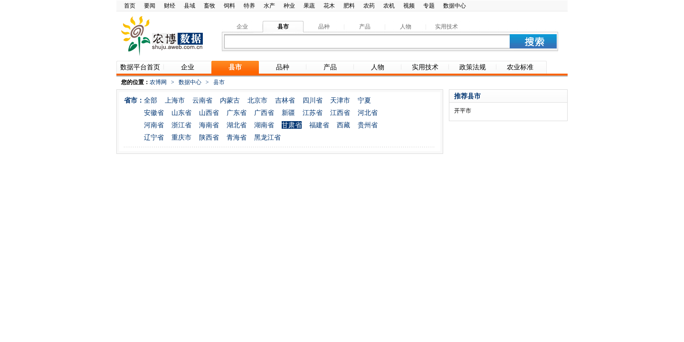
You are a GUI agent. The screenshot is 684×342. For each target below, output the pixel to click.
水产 (269, 5)
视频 (409, 5)
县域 (189, 5)
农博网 (158, 82)
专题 (429, 5)
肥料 (349, 5)
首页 (129, 5)
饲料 (229, 5)
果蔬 (309, 5)
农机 (389, 5)
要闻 (149, 5)
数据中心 (454, 5)
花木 (329, 5)
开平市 (462, 110)
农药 (369, 5)
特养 (249, 5)
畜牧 (209, 5)
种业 (289, 5)
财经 (169, 5)
